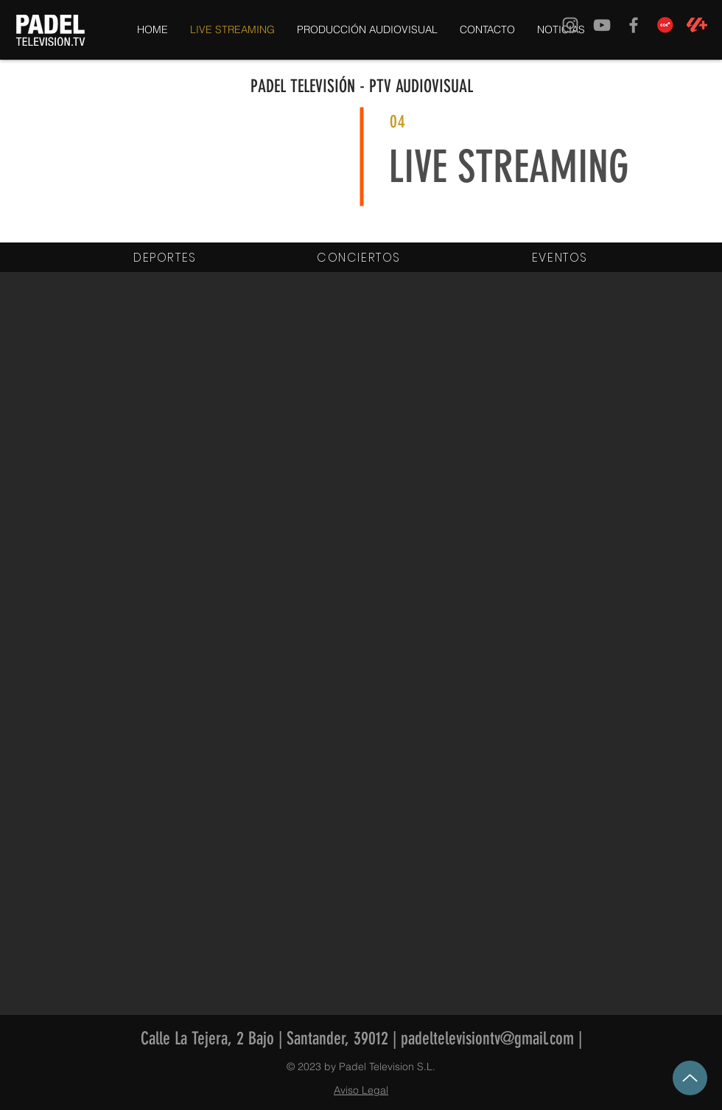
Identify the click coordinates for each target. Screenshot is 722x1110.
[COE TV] (665, 25)
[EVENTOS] (561, 257)
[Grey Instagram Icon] (570, 25)
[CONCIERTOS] (360, 257)
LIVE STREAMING (508, 167)
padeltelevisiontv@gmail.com (487, 1038)
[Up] (690, 1078)
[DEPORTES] (166, 257)
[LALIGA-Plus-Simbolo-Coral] (697, 25)
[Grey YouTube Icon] (602, 25)
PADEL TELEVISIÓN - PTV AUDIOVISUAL (361, 86)
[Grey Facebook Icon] (633, 25)
